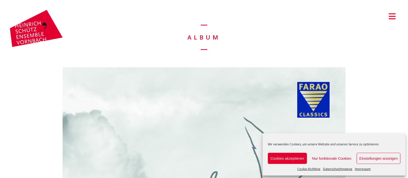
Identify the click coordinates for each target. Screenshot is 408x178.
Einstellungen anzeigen (378, 158)
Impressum (363, 169)
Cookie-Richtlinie (308, 169)
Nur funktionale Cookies (331, 158)
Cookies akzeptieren (287, 158)
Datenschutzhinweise (337, 169)
